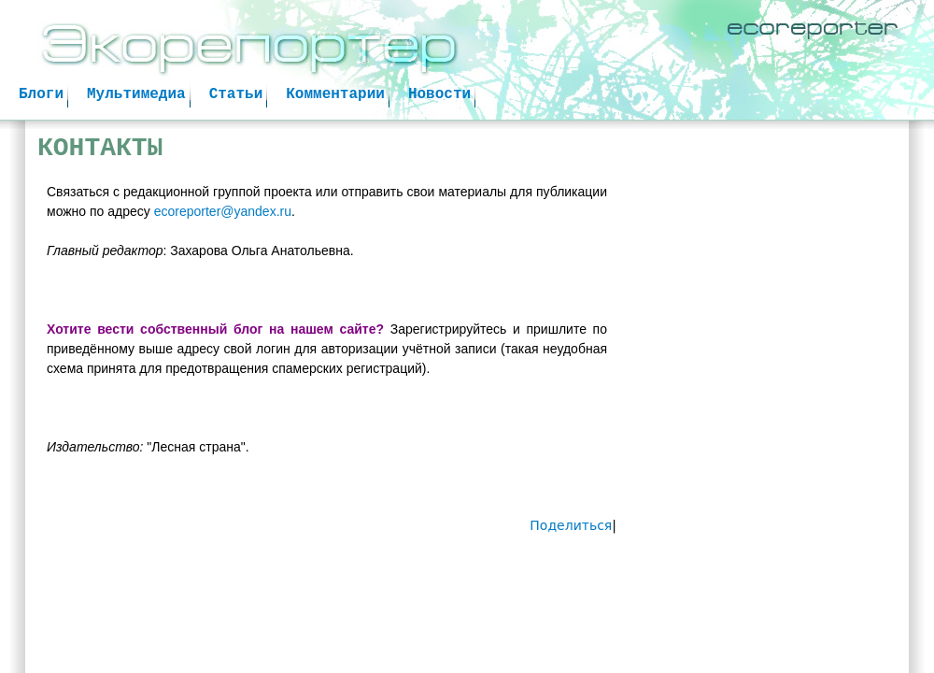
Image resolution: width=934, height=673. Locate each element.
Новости (439, 94)
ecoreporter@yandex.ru (222, 211)
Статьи (236, 94)
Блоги (41, 94)
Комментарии (335, 94)
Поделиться (571, 525)
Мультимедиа (136, 94)
